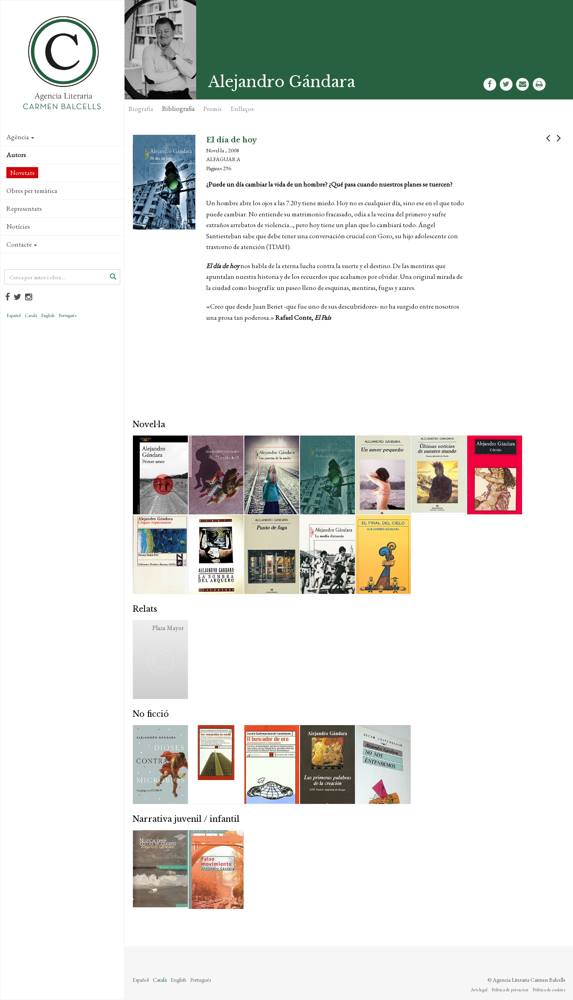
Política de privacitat (509, 989)
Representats (24, 208)
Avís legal (479, 989)
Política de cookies (548, 989)
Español (13, 315)
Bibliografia (178, 108)
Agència (20, 136)
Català (31, 315)
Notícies (18, 226)
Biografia (141, 108)
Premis (212, 108)
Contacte (21, 244)
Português (67, 315)
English (48, 315)
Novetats (22, 172)
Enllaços (242, 108)
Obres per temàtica (31, 190)
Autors (16, 154)
